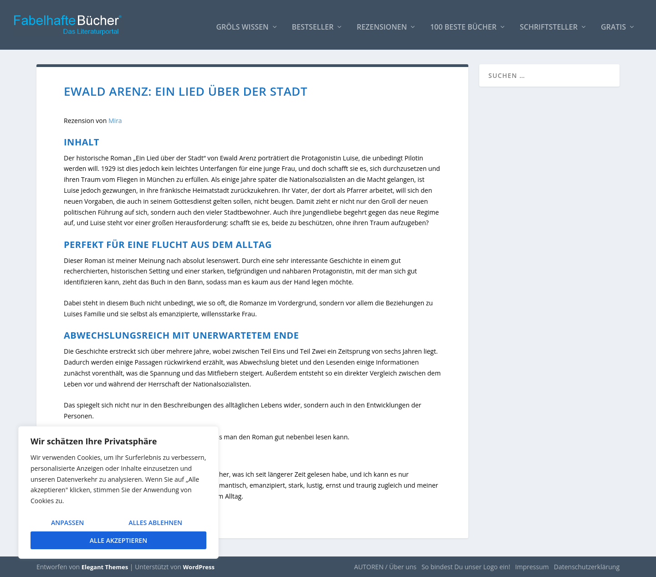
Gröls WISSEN (242, 23)
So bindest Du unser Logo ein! (465, 566)
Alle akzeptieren (118, 540)
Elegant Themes (105, 566)
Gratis (613, 23)
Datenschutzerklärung (587, 566)
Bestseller (313, 23)
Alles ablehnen (155, 522)
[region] (118, 492)
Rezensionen (382, 23)
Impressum (532, 566)
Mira (115, 120)
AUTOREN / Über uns (385, 566)
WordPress (199, 566)
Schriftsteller (549, 23)
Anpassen (67, 522)
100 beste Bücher (463, 23)
